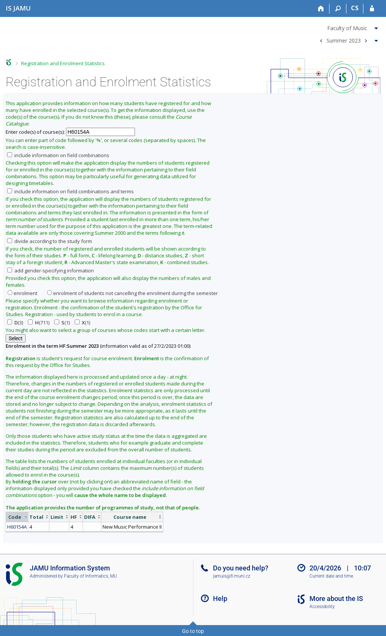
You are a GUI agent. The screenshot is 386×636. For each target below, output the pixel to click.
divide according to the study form (49, 241)
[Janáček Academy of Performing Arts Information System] (18, 8)
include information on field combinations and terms (70, 191)
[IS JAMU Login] (371, 9)
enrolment (22, 293)
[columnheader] (17, 517)
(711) (38, 322)
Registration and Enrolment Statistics (63, 63)
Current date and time (331, 576)
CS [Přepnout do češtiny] (354, 8)
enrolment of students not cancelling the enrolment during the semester (132, 293)
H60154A (17, 526)
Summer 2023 (343, 40)
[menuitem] (348, 27)
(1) (62, 322)
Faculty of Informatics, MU (90, 576)
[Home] (320, 9)
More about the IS (336, 598)
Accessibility (322, 606)
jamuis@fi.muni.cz (231, 576)
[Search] (337, 9)
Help (220, 598)
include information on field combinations (58, 155)
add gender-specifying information (50, 270)
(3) (15, 322)
